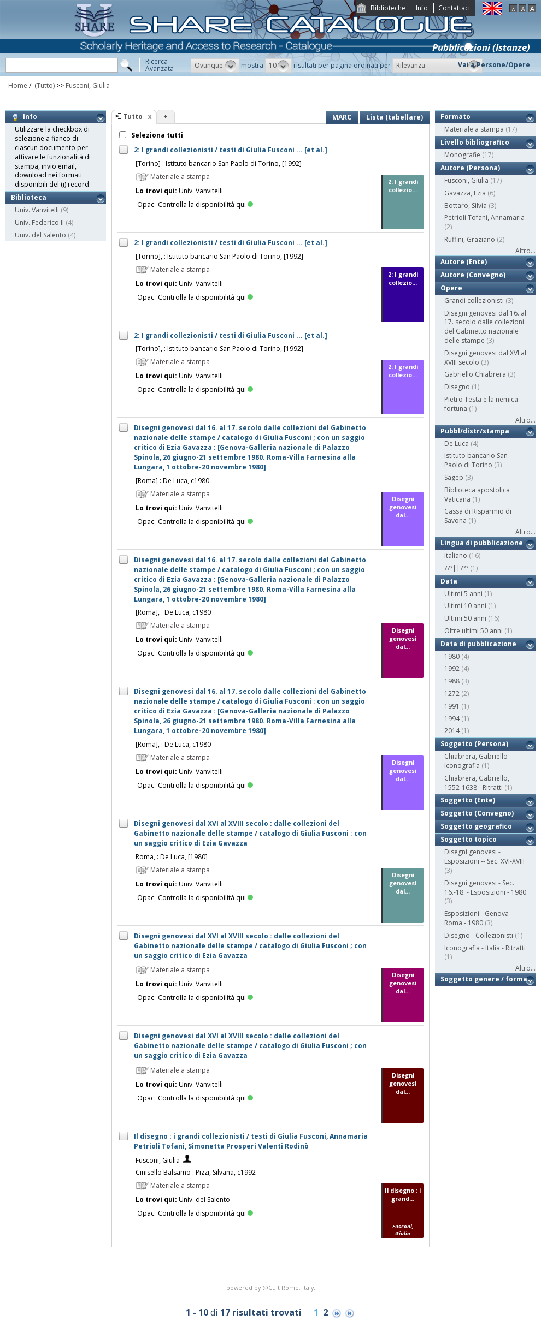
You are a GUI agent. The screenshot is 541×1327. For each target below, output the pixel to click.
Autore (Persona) (470, 167)
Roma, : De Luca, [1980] (172, 856)
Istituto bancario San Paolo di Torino (476, 460)
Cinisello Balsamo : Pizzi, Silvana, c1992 (196, 1172)
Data (448, 581)
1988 (452, 681)
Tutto (133, 116)
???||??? (456, 568)
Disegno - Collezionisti (478, 935)
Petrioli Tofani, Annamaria (484, 217)
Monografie (462, 154)
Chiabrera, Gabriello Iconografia (476, 761)
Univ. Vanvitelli (37, 210)
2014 (452, 730)
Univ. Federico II (39, 222)
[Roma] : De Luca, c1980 (172, 480)
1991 (452, 706)
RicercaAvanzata (159, 65)
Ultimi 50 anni (465, 618)
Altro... (525, 250)
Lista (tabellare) (394, 117)
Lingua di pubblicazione (481, 543)
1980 (452, 656)
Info (422, 8)
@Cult (271, 1287)
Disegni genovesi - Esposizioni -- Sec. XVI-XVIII (484, 856)
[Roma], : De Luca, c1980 (173, 612)
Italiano (455, 555)
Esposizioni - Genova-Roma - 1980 (477, 918)
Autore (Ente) (463, 261)
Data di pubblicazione (478, 643)
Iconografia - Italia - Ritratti (485, 948)
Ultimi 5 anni (463, 593)
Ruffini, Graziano (469, 239)
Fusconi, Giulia (88, 85)
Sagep (453, 477)
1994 (452, 718)
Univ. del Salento (40, 235)
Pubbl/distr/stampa (474, 431)
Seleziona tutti (156, 135)
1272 (452, 693)
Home (17, 85)
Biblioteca (28, 197)
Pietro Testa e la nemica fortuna (481, 404)
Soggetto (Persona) (474, 743)
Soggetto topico (468, 839)
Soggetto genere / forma (483, 979)
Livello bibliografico (474, 142)
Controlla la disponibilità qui (205, 204)
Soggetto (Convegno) (477, 813)
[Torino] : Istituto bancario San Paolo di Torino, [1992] (219, 163)
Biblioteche (388, 8)
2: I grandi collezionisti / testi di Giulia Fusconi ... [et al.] (230, 149)
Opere (451, 288)
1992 (452, 668)
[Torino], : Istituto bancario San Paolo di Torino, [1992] (219, 256)
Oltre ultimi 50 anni (473, 630)
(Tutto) (44, 85)
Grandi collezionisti (474, 300)
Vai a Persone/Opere (494, 64)
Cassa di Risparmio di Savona (477, 516)
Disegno (457, 386)
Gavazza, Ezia (465, 193)
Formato (455, 116)
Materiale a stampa (474, 129)
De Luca (456, 443)
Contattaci (454, 8)
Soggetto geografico (476, 826)
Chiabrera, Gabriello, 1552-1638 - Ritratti (476, 782)
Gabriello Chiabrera (475, 374)
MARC (341, 117)
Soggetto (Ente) (467, 800)
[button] (215, 65)
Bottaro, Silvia (465, 205)
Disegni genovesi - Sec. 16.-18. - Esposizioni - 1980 (485, 887)
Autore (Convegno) (472, 274)
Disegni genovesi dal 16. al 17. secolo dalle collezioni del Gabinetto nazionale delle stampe (485, 326)
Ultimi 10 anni (465, 605)
